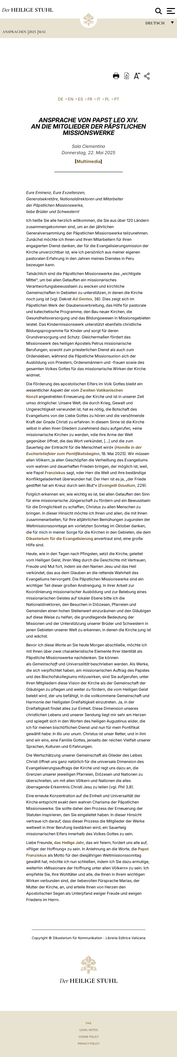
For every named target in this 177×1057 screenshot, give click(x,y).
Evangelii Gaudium (117, 485)
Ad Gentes (82, 298)
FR (90, 99)
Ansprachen (14, 32)
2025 (33, 32)
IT (98, 99)
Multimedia (88, 161)
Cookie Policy (88, 1036)
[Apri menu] (170, 11)
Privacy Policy (89, 1043)
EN (70, 99)
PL (107, 99)
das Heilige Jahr (69, 842)
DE (60, 99)
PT (116, 99)
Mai (41, 32)
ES (80, 99)
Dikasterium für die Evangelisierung (59, 538)
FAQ (88, 1023)
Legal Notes (88, 1030)
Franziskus (55, 472)
